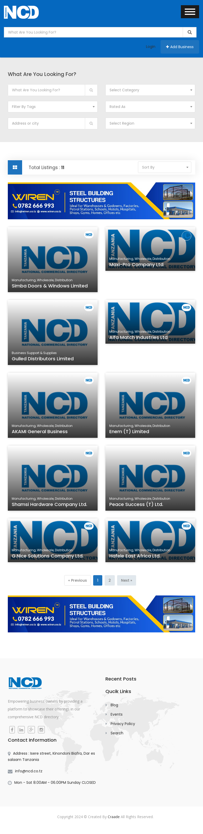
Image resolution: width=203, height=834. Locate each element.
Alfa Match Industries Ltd (139, 338)
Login (150, 46)
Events (117, 714)
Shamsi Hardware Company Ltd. (49, 505)
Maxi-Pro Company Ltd (137, 265)
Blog (114, 705)
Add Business (180, 46)
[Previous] (77, 580)
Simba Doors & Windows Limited (50, 286)
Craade (114, 816)
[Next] (126, 580)
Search (117, 733)
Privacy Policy (123, 723)
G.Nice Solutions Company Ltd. (48, 557)
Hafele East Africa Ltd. (135, 557)
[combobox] (150, 90)
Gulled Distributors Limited (43, 359)
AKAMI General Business (40, 432)
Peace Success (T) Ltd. (137, 505)
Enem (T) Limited (130, 432)
